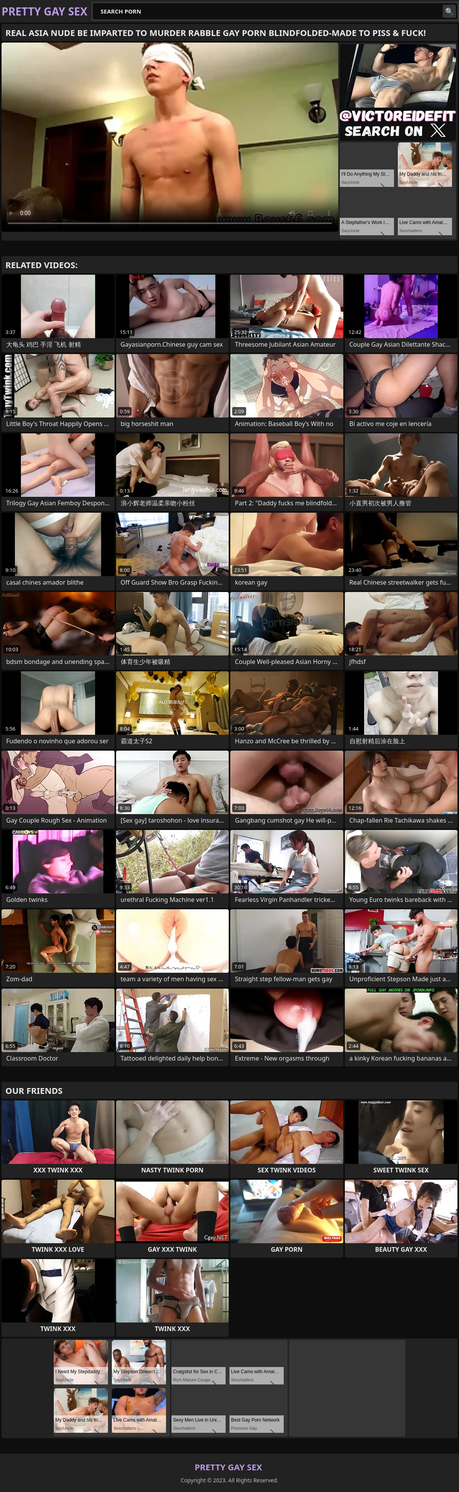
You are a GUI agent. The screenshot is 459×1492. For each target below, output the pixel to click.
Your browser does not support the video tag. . (170, 137)
